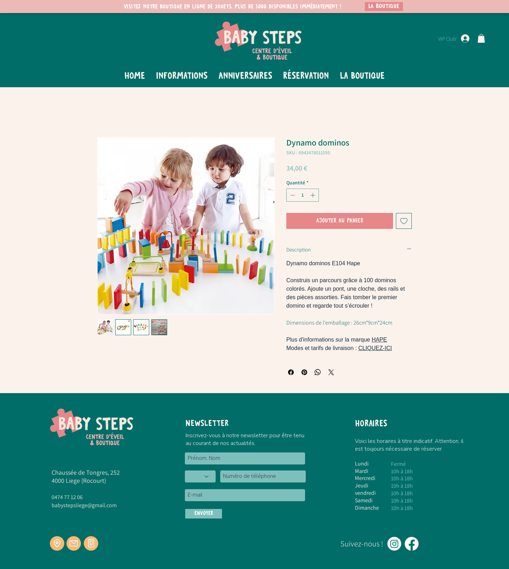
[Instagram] (394, 544)
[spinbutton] (302, 195)
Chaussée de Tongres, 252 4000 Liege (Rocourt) (86, 476)
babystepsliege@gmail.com (84, 505)
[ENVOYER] (203, 513)
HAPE (379, 340)
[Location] (57, 543)
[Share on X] (331, 372)
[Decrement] (291, 195)
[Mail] (73, 543)
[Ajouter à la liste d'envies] (404, 221)
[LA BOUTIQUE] (384, 6)
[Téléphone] (91, 543)
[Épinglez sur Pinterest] (304, 372)
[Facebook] (412, 544)
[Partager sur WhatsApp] (318, 372)
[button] (481, 38)
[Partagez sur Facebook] (291, 372)
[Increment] (313, 195)
